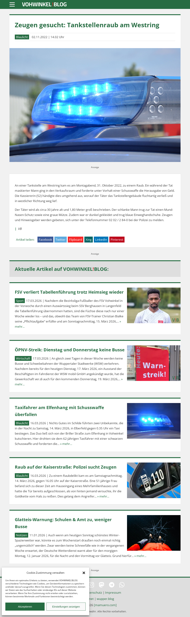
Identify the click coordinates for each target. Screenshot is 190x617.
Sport (20, 301)
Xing (89, 239)
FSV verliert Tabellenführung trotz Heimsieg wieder (69, 292)
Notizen (21, 535)
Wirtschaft (23, 358)
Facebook (45, 239)
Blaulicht (22, 37)
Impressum (113, 592)
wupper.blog (105, 599)
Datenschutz (93, 592)
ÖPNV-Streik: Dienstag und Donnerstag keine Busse (70, 350)
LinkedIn (101, 239)
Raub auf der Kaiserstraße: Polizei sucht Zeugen (65, 467)
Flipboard (75, 239)
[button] (84, 573)
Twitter (60, 239)
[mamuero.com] (105, 605)
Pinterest (117, 239)
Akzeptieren (25, 606)
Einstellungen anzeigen (66, 606)
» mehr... (66, 444)
